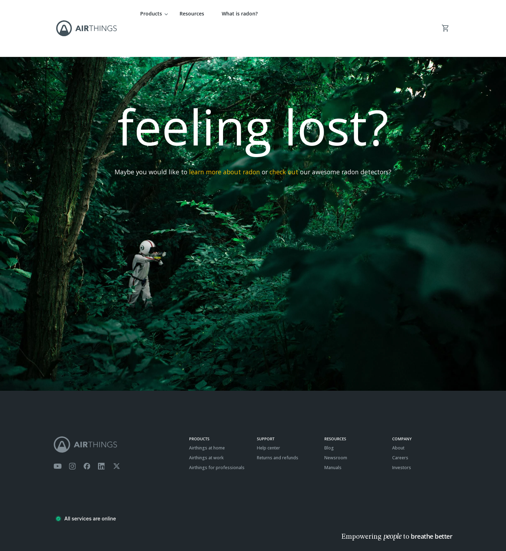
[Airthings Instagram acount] (72, 437)
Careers (400, 429)
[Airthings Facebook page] (86, 437)
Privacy (78, 528)
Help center (268, 419)
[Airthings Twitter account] (116, 437)
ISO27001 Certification (132, 528)
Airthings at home (207, 419)
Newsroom (335, 429)
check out (284, 143)
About (398, 419)
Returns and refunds (277, 429)
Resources (192, 13)
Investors (401, 438)
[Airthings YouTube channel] (57, 437)
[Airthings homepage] (118, 415)
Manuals (333, 438)
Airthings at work (206, 429)
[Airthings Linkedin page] (101, 437)
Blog (329, 419)
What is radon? (240, 13)
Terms (60, 528)
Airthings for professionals (217, 438)
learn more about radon (224, 143)
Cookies (98, 528)
